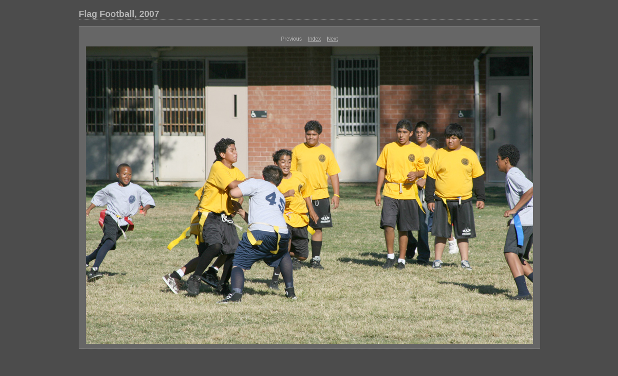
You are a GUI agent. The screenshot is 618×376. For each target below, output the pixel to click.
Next (332, 39)
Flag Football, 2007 (119, 14)
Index (314, 39)
